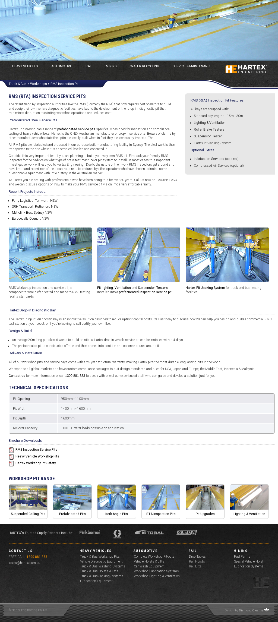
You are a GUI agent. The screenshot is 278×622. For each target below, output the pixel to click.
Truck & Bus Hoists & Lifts (99, 571)
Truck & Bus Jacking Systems (101, 576)
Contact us (17, 376)
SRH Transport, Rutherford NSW (35, 207)
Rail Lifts (195, 566)
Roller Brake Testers (209, 129)
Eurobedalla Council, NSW (30, 218)
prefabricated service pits (76, 129)
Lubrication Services (209, 159)
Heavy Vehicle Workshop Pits (37, 456)
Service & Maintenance (192, 66)
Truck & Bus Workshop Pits (100, 556)
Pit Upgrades (205, 514)
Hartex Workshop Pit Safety (35, 463)
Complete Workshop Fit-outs (154, 556)
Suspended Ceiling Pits (28, 514)
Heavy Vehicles (25, 66)
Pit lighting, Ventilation (114, 288)
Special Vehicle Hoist (248, 561)
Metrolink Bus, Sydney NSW (32, 212)
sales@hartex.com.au (24, 563)
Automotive (61, 66)
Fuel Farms (242, 556)
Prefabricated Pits (72, 514)
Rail (89, 66)
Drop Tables (197, 556)
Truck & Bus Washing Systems (102, 566)
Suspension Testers (153, 288)
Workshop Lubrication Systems (156, 571)
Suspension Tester (208, 136)
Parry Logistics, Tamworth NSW (35, 201)
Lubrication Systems (249, 566)
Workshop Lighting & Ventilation (157, 576)
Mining (111, 66)
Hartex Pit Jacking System (212, 143)
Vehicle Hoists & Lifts (149, 561)
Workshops (38, 84)
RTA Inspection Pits (161, 514)
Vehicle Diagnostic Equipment (101, 561)
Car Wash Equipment (149, 566)
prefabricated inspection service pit (145, 292)
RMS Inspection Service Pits (36, 449)
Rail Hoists (197, 561)
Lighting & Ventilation (210, 123)
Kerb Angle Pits (116, 514)
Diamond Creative (251, 610)
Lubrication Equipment (96, 581)
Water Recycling (144, 66)
